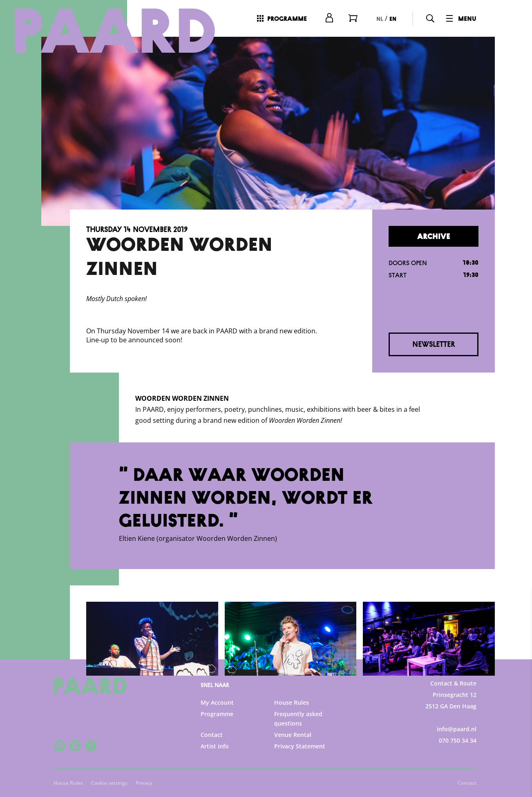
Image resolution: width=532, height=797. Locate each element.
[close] (519, 603)
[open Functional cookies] (519, 679)
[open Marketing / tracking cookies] (519, 728)
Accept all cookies (462, 758)
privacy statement (429, 651)
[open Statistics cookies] (519, 704)
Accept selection (462, 781)
